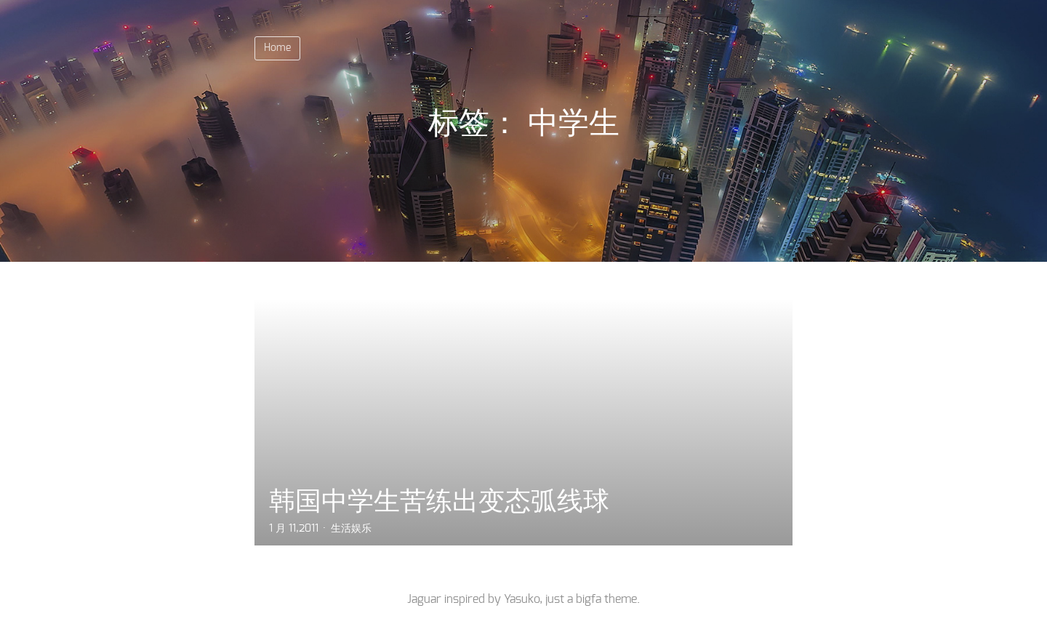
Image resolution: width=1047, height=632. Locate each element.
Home (277, 48)
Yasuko (521, 599)
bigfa (588, 599)
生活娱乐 (351, 529)
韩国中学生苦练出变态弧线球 (439, 501)
